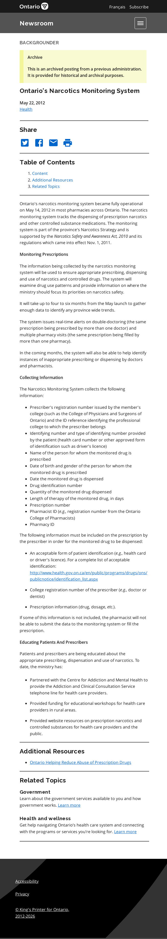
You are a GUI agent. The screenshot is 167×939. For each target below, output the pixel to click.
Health (26, 109)
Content (40, 173)
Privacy (22, 894)
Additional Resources (52, 180)
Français (117, 7)
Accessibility (27, 881)
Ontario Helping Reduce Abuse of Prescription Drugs (80, 762)
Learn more (69, 805)
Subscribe (139, 7)
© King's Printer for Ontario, (42, 913)
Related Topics (46, 186)
